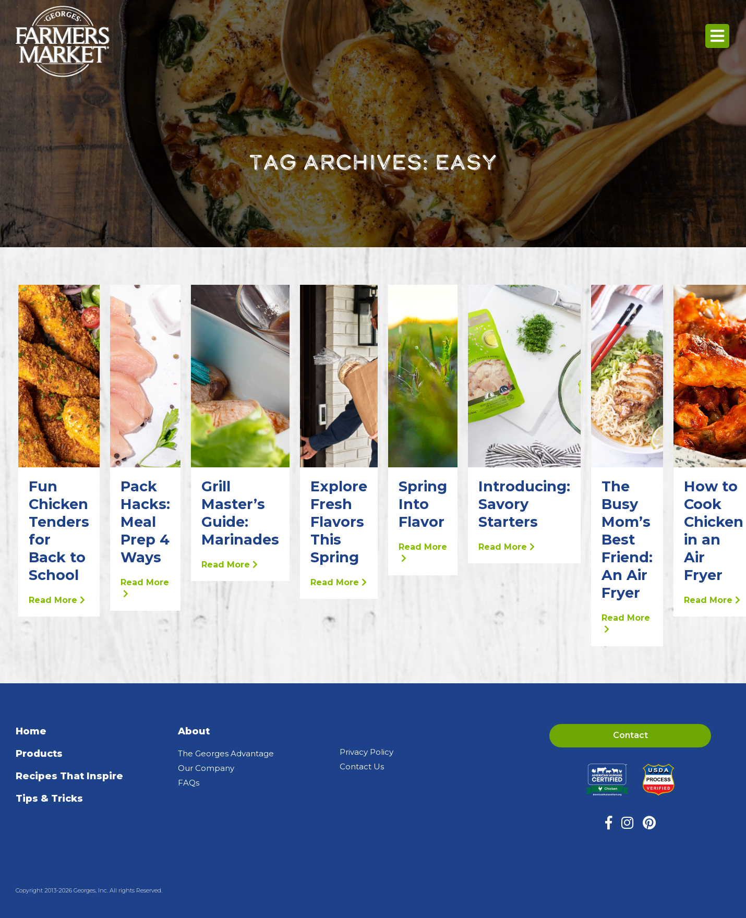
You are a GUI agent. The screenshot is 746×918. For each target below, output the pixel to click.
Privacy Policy (366, 752)
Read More (57, 600)
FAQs (188, 783)
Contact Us (362, 766)
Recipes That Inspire (69, 776)
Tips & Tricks (49, 798)
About (194, 731)
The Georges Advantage (226, 753)
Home (31, 731)
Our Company (206, 768)
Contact (630, 735)
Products (39, 753)
